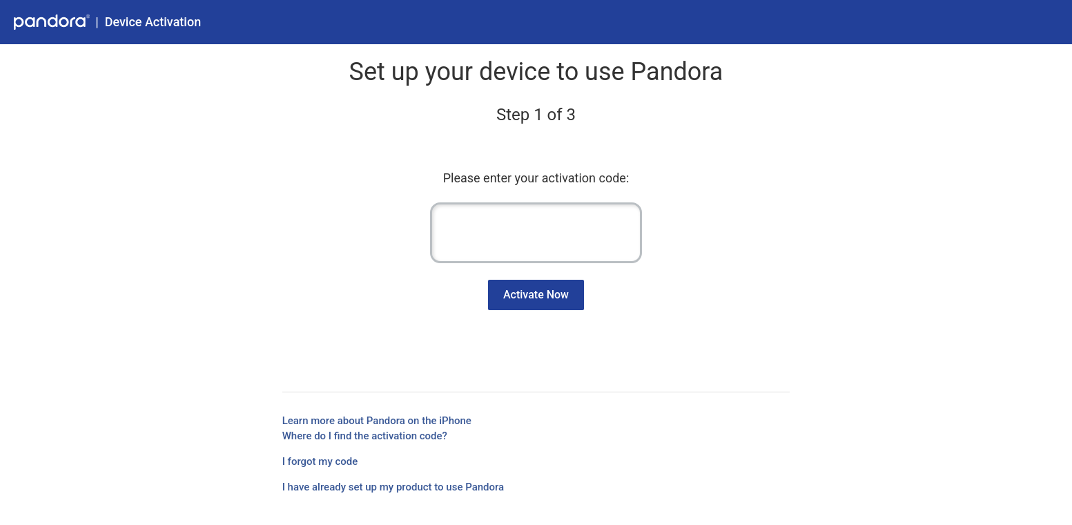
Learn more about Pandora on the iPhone (376, 420)
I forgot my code (320, 461)
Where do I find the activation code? (364, 436)
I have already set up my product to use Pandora (393, 487)
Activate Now (536, 294)
